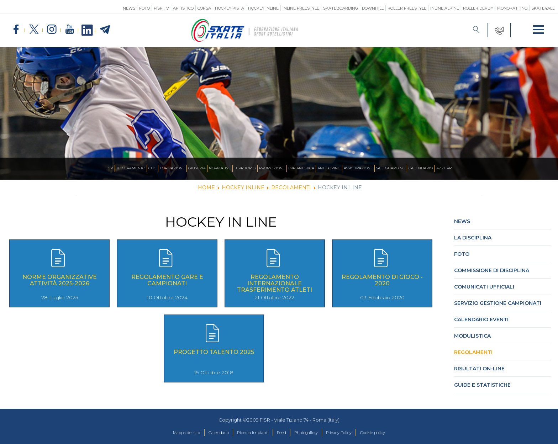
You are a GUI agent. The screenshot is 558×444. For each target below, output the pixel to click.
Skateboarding (340, 8)
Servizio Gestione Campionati (497, 303)
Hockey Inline (263, 8)
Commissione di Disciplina (491, 270)
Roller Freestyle (407, 8)
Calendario (445, 168)
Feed (281, 433)
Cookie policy (389, 433)
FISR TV (161, 8)
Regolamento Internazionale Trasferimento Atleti (274, 283)
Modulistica (472, 336)
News (129, 8)
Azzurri (473, 168)
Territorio (240, 168)
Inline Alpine (444, 8)
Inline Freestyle (301, 8)
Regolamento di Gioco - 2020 (382, 280)
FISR (80, 168)
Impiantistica (306, 168)
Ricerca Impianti (247, 433)
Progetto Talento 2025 (214, 352)
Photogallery (310, 433)
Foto (144, 8)
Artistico (183, 8)
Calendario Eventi (481, 319)
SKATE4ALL (542, 8)
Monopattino (512, 8)
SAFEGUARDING (411, 168)
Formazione (155, 168)
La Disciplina (472, 237)
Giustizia (183, 168)
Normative (210, 168)
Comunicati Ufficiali (484, 287)
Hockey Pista (229, 8)
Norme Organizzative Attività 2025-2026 (59, 280)
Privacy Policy (349, 433)
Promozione (272, 168)
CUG (132, 168)
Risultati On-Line (479, 368)
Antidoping (338, 168)
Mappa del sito (170, 433)
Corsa (204, 8)
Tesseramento (106, 168)
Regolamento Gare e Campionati (167, 280)
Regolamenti (473, 352)
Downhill (373, 8)
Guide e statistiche (482, 385)
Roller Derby (478, 8)
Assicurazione (373, 168)
